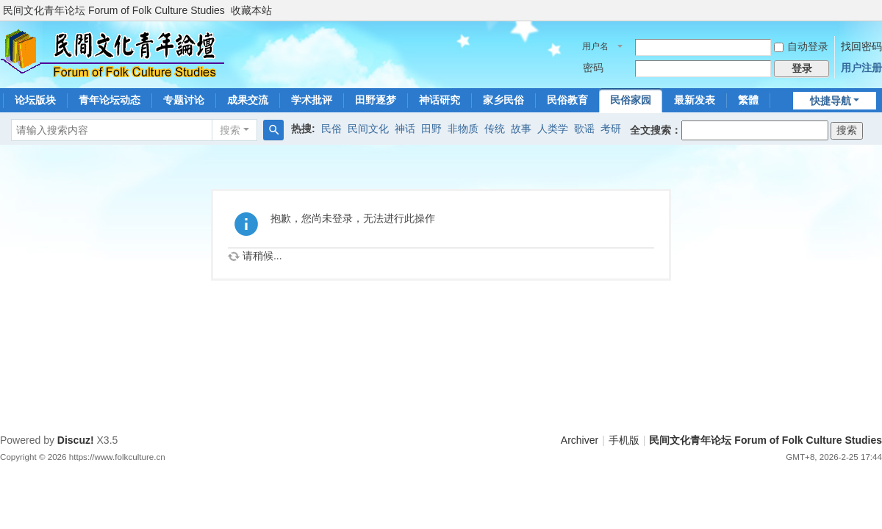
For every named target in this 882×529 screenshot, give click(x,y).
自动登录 (801, 46)
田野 (431, 128)
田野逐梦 (375, 100)
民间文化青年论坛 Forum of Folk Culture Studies (114, 10)
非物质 (463, 128)
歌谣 (584, 128)
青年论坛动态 (109, 100)
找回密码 (861, 46)
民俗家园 (630, 100)
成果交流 (247, 100)
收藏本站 (251, 10)
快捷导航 (830, 101)
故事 (521, 128)
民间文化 (368, 128)
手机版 (624, 440)
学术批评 (311, 100)
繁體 (748, 100)
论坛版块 (35, 100)
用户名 (595, 46)
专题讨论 (183, 100)
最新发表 (694, 100)
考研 (610, 128)
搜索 (230, 130)
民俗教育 (567, 100)
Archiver (579, 440)
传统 (494, 128)
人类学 (552, 128)
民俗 (331, 128)
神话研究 (439, 100)
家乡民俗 (503, 100)
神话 (405, 128)
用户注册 (861, 67)
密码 (593, 67)
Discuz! (75, 440)
